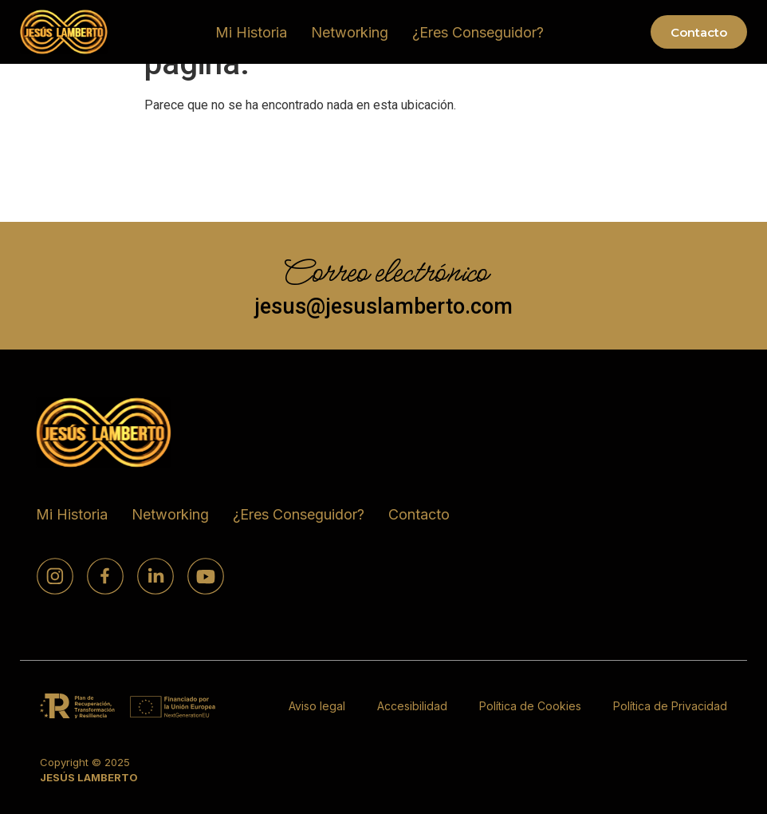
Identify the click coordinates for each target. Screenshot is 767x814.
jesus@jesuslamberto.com (383, 306)
